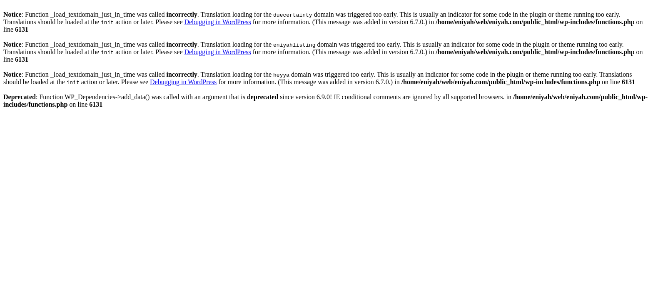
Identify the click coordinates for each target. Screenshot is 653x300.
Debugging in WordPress (217, 21)
